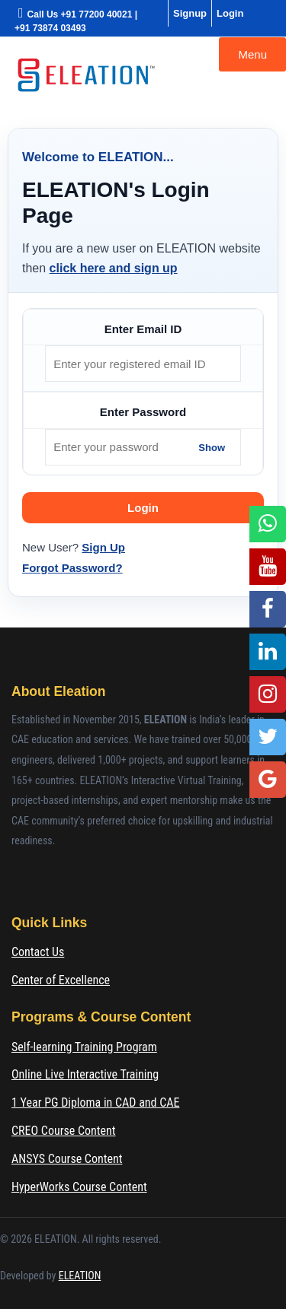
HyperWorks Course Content (79, 1187)
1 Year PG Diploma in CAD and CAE (95, 1102)
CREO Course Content (63, 1130)
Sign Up (103, 547)
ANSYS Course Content (66, 1159)
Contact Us (37, 952)
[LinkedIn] (267, 652)
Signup (190, 13)
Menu (252, 54)
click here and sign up (114, 268)
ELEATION (80, 1275)
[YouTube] (267, 566)
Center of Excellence (60, 980)
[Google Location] (267, 779)
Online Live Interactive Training (85, 1074)
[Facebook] (267, 609)
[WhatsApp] (267, 524)
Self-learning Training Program (84, 1047)
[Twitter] (267, 737)
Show (211, 447)
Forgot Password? (72, 567)
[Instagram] (267, 694)
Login (230, 13)
